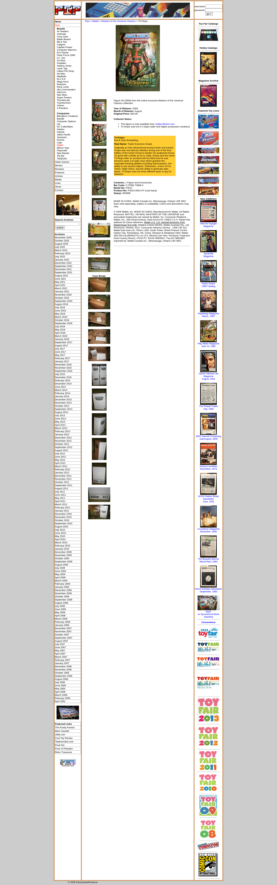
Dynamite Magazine (208, 255)
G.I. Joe (61, 57)
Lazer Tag (62, 68)
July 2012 (60, 453)
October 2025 (62, 240)
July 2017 (60, 348)
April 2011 (60, 501)
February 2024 (62, 253)
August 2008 (61, 603)
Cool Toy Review (64, 738)
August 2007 (61, 641)
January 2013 (62, 434)
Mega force (63, 81)
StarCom (61, 92)
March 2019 (61, 317)
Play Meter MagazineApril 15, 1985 (208, 345)
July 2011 (60, 491)
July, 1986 (208, 409)
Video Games (62, 162)
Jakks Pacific (63, 134)
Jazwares (62, 137)
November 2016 (63, 367)
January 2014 (62, 396)
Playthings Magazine (208, 313)
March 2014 (61, 390)
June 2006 (60, 685)
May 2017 (60, 355)
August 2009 (61, 564)
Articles (59, 176)
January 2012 (62, 472)
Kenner (60, 140)
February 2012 (62, 469)
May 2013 (60, 421)
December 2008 (63, 590)
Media (58, 179)
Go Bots (61, 60)
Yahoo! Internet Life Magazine (209, 375)
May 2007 (60, 650)
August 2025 (61, 244)
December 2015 (63, 377)
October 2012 (62, 444)
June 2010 (60, 533)
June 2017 (60, 352)
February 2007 (62, 660)
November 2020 (63, 294)
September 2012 (63, 447)
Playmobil (62, 150)
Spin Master (63, 153)
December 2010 (63, 514)
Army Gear (62, 36)
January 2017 (62, 361)
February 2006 (62, 698)
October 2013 (62, 406)
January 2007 (62, 663)
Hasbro (60, 129)
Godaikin (61, 63)
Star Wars (62, 95)
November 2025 (63, 237)
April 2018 (60, 332)
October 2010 (62, 520)
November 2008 (63, 593)
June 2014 (60, 386)
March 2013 (61, 428)
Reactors (61, 84)
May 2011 (60, 498)
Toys (87, 21)
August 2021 (61, 275)
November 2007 (63, 631)
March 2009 (61, 580)
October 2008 (62, 596)
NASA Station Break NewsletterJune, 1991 (208, 499)
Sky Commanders (66, 89)
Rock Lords (63, 87)
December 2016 (63, 364)
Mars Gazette (62, 731)
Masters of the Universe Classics (118, 21)
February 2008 (62, 622)
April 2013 (60, 425)
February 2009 (62, 583)
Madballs (61, 76)
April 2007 (60, 653)
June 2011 (60, 495)
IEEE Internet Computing (208, 436)
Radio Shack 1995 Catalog (208, 285)
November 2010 (63, 517)
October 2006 (62, 672)
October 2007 (62, 634)
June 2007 (60, 647)
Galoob (60, 132)
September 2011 (63, 485)
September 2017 (63, 342)
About (58, 186)
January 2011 (62, 510)
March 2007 (61, 657)
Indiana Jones (64, 65)
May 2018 (60, 329)
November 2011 (63, 479)
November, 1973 (208, 469)
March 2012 (61, 466)
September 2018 (63, 323)
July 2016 (60, 374)
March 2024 (61, 250)
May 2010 (60, 536)
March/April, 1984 (208, 561)
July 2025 (60, 247)
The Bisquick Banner (208, 559)
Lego (59, 142)
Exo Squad (62, 52)
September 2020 (63, 301)
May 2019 (60, 313)
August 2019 (61, 304)
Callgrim (61, 44)
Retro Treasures (63, 752)
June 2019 (60, 310)
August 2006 (61, 679)
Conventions (208, 622)
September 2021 (63, 272)
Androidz (61, 34)
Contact (59, 190)
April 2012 (60, 463)
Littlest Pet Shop (65, 71)
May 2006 (60, 688)
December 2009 (63, 552)
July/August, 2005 (208, 439)
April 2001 (60, 701)
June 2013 (60, 418)
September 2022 (63, 266)
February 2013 (62, 431)
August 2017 (61, 345)
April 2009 (60, 577)
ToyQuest (62, 158)
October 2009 (62, 558)
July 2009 (60, 568)
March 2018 (61, 336)
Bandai (60, 118)
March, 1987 (208, 316)
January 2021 (62, 291)
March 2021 (61, 288)
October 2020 (62, 298)
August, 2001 (208, 379)
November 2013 (63, 402)
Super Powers (64, 97)
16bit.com (60, 734)
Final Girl (59, 745)
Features (59, 172)
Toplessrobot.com (64, 741)
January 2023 (62, 259)
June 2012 (60, 456)
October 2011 (62, 482)
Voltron (60, 105)
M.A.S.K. (61, 79)
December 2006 (63, 666)
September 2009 (63, 561)
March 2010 (61, 542)
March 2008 (61, 618)
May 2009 (60, 574)
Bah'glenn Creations (67, 116)
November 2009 (63, 555)
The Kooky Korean (65, 727)
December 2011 (63, 475)
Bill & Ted (62, 42)
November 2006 (63, 669)
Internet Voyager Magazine (208, 225)
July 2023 (60, 256)
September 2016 (63, 371)
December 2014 (63, 383)
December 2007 (63, 628)
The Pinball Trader (208, 406)
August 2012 (61, 450)
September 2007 (63, 637)
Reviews (59, 169)
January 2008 (62, 625)
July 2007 (60, 644)
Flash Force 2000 (66, 55)
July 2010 (60, 529)
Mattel (95, 21)
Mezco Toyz (63, 147)
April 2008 (60, 615)
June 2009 (60, 571)
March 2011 (61, 504)
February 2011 (62, 507)
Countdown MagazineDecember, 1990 (208, 530)
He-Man (61, 73)
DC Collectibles (65, 126)
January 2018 (62, 339)
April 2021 (60, 285)
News (58, 21)
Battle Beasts (64, 39)
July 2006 (60, 682)
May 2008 (60, 612)
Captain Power (64, 47)
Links (58, 183)
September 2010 (63, 523)
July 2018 (60, 326)
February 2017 (62, 358)
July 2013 (60, 415)
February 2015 (62, 380)
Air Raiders (63, 31)
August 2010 (61, 526)
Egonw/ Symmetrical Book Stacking (208, 614)
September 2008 (63, 599)
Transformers (64, 102)
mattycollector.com (165, 124)
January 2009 (62, 587)
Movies (59, 165)
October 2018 (62, 320)
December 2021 (63, 269)
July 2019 (60, 307)
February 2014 (62, 393)
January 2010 (62, 549)
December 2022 (63, 263)
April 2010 (60, 539)
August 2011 (61, 488)
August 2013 (61, 412)
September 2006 (63, 676)
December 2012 (63, 437)
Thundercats (63, 100)
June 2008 (60, 609)
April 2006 (60, 691)
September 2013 (63, 409)
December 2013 (63, 399)
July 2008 (60, 606)
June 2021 (60, 278)
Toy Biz (60, 155)
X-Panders (62, 108)
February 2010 (62, 545)
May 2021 (60, 282)
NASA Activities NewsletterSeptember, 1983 (208, 590)
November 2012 (63, 440)
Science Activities (208, 466)
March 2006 (61, 695)
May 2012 (60, 460)
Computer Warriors (67, 50)
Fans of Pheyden (64, 748)
